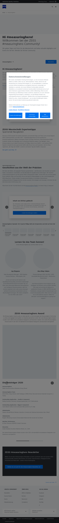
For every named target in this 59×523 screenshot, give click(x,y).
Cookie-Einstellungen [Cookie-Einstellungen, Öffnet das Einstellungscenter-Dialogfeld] (16, 115)
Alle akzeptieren (45, 115)
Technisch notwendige (32, 115)
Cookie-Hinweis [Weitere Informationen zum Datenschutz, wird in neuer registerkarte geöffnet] (13, 110)
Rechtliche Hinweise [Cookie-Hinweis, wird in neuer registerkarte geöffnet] (24, 110)
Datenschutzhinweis (18, 106)
